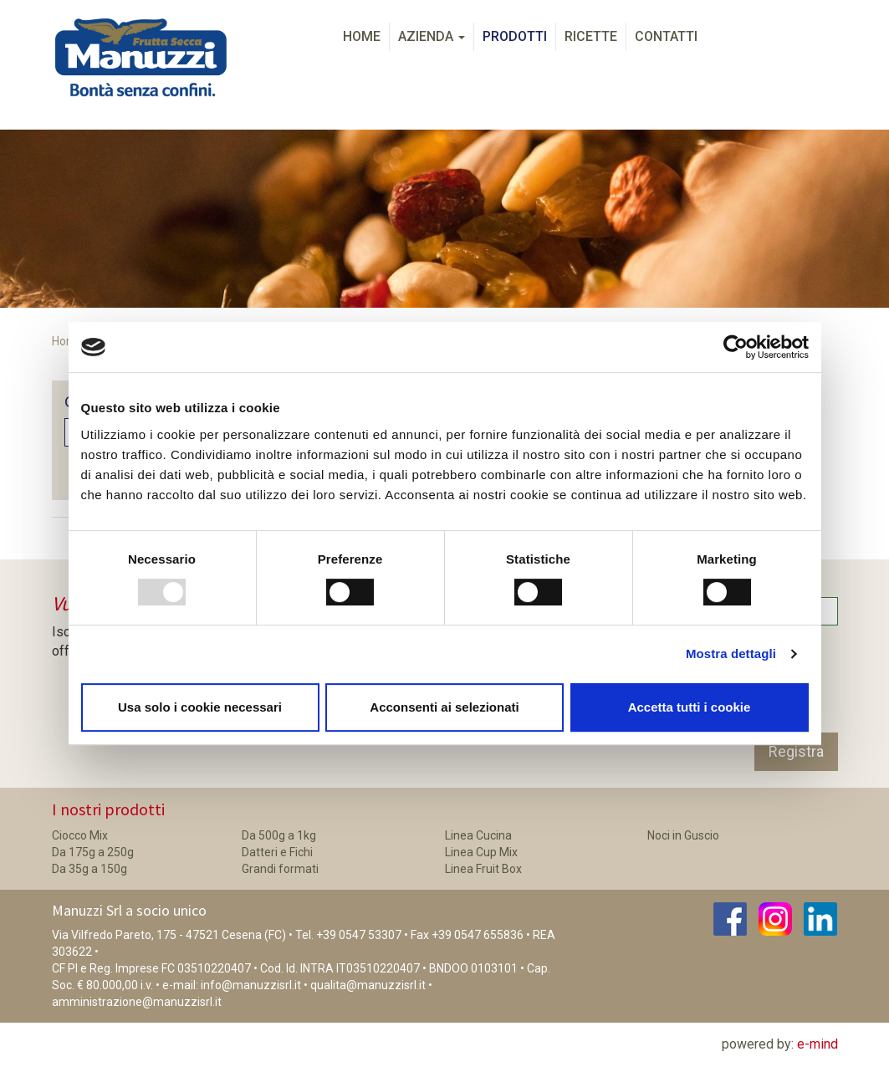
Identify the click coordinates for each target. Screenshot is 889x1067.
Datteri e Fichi (277, 852)
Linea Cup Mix (481, 852)
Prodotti (515, 36)
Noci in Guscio (683, 835)
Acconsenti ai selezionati (444, 707)
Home (362, 36)
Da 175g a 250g (93, 852)
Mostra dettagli (731, 653)
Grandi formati (280, 869)
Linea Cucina (478, 835)
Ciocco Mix (80, 835)
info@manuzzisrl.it (251, 985)
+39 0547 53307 (358, 935)
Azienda (431, 36)
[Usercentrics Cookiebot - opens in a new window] (735, 347)
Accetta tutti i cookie (689, 707)
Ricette (591, 36)
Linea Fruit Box (483, 869)
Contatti (666, 36)
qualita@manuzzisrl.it (368, 985)
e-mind (817, 1044)
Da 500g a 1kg (279, 835)
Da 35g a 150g (89, 869)
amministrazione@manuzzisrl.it (137, 1001)
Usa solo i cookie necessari (200, 707)
